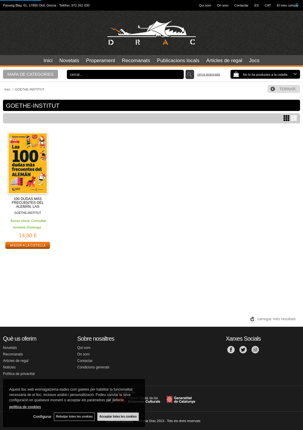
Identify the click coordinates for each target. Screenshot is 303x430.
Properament (100, 60)
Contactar (241, 5)
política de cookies (25, 407)
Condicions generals (93, 367)
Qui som (205, 5)
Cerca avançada (208, 74)
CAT (268, 5)
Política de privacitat (19, 374)
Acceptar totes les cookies (118, 416)
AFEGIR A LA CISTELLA (28, 245)
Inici (47, 60)
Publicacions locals (178, 60)
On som (223, 5)
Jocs (254, 60)
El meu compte (288, 5)
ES (256, 5)
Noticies (9, 367)
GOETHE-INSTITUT (27, 213)
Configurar (42, 417)
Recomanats (136, 60)
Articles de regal (224, 60)
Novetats (69, 60)
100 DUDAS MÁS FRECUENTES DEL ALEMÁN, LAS (28, 203)
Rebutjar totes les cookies (74, 416)
